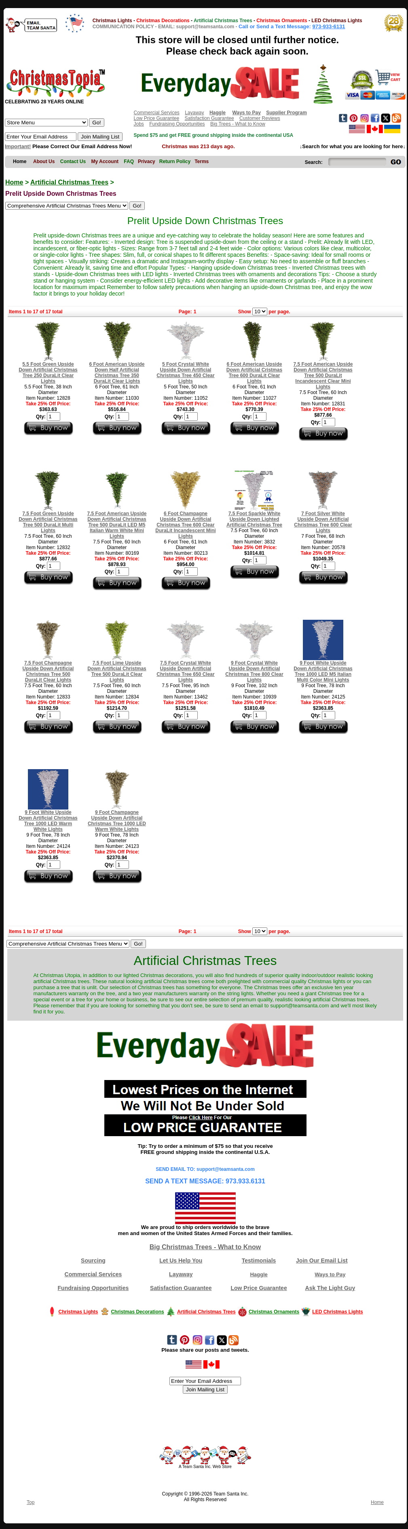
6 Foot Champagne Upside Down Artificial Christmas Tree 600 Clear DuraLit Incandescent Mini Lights (185, 525)
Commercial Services (156, 112)
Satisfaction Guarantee (209, 118)
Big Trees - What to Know (237, 124)
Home (14, 182)
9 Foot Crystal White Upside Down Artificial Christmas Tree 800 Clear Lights (254, 671)
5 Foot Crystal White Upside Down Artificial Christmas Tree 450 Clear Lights (185, 372)
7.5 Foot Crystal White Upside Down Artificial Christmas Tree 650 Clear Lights (185, 671)
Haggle (258, 1274)
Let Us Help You (180, 1260)
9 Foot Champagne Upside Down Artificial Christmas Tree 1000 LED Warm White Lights (117, 821)
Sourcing (93, 1260)
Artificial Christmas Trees (69, 182)
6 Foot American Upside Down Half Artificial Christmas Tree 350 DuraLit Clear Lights (117, 372)
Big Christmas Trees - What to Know (205, 1247)
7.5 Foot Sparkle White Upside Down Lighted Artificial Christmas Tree (254, 519)
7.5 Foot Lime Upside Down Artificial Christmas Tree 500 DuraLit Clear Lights (116, 671)
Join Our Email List (322, 1260)
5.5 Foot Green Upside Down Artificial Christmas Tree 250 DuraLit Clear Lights (48, 372)
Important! (18, 146)
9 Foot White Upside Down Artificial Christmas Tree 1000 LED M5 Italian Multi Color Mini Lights (323, 671)
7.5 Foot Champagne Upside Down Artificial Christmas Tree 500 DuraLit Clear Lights (48, 671)
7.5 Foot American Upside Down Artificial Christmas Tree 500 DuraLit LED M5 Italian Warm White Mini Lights (117, 525)
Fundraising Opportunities (177, 124)
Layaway (194, 112)
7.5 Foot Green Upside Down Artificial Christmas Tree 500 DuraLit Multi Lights (48, 522)
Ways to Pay (330, 1274)
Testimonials (259, 1260)
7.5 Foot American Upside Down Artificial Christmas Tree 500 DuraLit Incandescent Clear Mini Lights (323, 375)
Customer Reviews (259, 118)
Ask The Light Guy (330, 1288)
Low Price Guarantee (156, 118)
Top (30, 1502)
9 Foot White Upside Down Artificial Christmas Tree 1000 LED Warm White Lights (48, 821)
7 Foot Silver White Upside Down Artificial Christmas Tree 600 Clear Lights (323, 522)
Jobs (138, 124)
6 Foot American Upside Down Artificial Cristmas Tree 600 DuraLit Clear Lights (254, 372)
